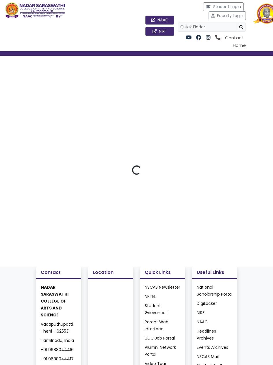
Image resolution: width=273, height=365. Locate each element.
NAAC (159, 20)
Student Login (223, 7)
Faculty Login (227, 16)
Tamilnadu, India (57, 340)
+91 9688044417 (57, 359)
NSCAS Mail (208, 357)
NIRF (160, 31)
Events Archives (212, 347)
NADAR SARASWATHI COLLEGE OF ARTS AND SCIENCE (54, 301)
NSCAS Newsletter (162, 287)
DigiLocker (207, 303)
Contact (234, 38)
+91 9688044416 (57, 350)
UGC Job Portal (160, 338)
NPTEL (150, 296)
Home (239, 45)
